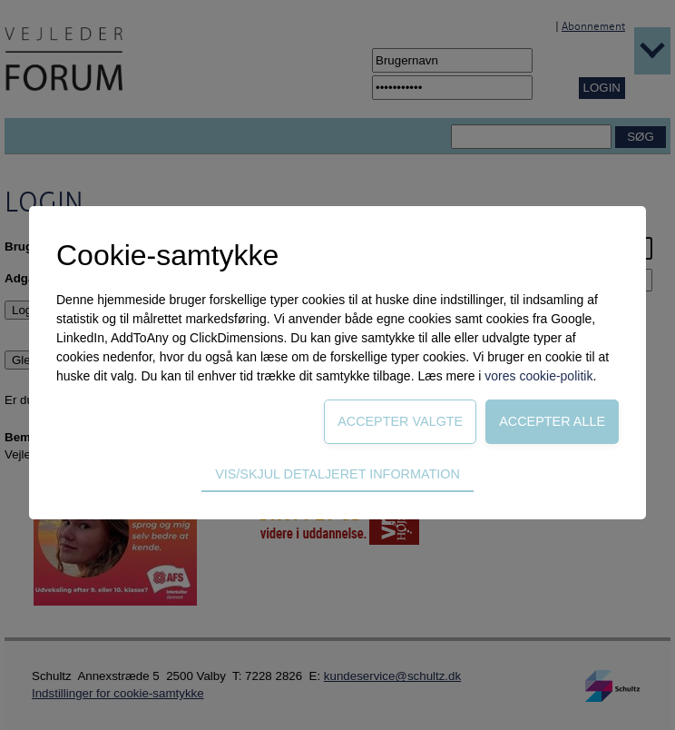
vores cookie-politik (538, 376)
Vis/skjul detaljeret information (337, 474)
